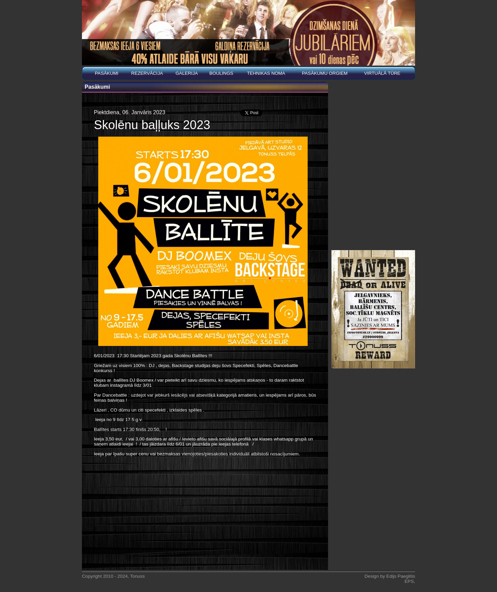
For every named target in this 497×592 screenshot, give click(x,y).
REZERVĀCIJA (147, 73)
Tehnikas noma (266, 73)
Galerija (186, 73)
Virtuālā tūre (382, 73)
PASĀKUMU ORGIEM (324, 73)
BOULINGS (221, 73)
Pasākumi (106, 73)
